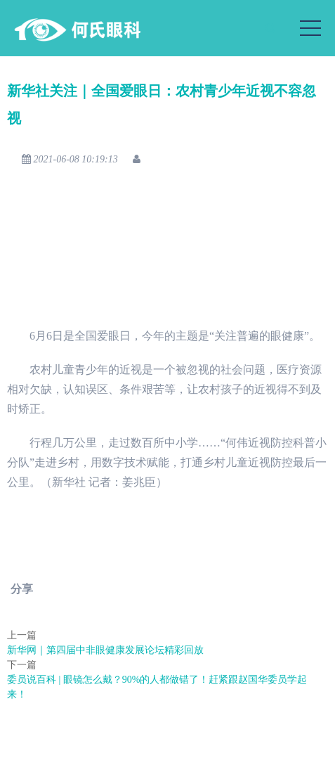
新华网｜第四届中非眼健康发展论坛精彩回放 (105, 650)
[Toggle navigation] (310, 28)
